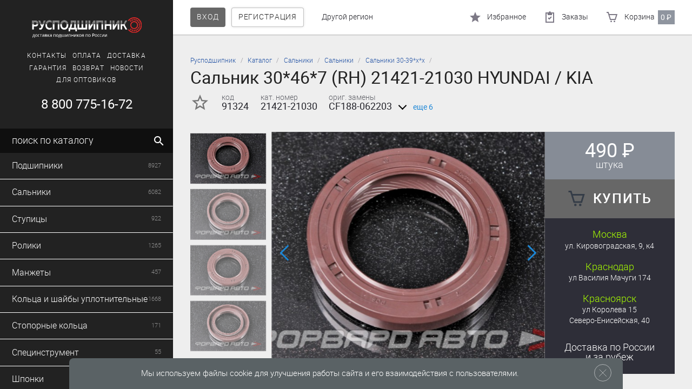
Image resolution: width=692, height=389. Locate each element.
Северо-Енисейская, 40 (609, 320)
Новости (127, 68)
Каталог (260, 60)
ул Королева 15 (609, 309)
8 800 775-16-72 (86, 104)
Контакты (46, 55)
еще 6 (413, 107)
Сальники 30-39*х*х (395, 60)
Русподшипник (213, 60)
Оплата (86, 55)
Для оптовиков (86, 80)
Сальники (298, 60)
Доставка (126, 55)
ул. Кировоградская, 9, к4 (609, 246)
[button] (285, 253)
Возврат (88, 68)
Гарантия (48, 68)
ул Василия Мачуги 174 (610, 278)
